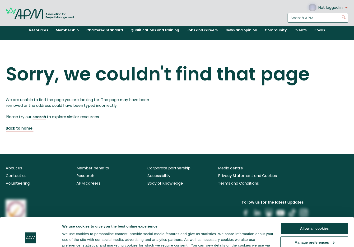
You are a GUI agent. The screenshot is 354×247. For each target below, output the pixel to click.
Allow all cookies (314, 202)
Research (85, 175)
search (39, 117)
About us (14, 168)
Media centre (230, 168)
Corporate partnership (169, 168)
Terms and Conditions (238, 183)
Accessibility (158, 175)
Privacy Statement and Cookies (247, 175)
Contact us (16, 175)
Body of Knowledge (165, 183)
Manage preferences (314, 216)
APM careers (88, 183)
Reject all (314, 230)
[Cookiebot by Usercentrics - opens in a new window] (30, 237)
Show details (73, 238)
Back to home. (19, 128)
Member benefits (92, 168)
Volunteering (18, 183)
